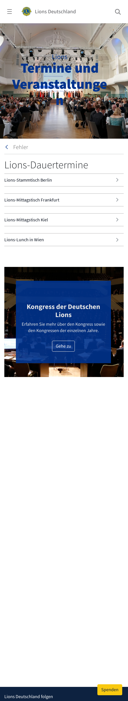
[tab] (64, 180)
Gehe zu (63, 346)
